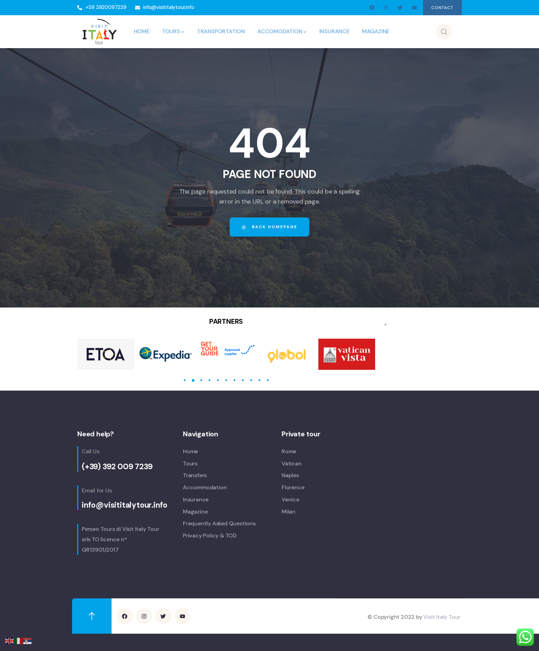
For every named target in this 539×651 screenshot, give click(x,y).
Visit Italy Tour (441, 616)
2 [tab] (192, 380)
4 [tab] (209, 380)
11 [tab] (267, 380)
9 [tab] (251, 380)
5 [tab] (217, 380)
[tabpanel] (106, 354)
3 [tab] (201, 380)
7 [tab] (234, 380)
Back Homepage (269, 227)
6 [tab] (226, 380)
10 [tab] (259, 380)
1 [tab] (184, 380)
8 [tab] (242, 380)
